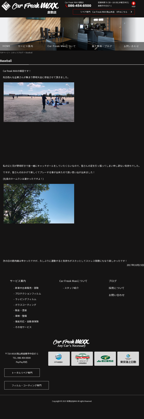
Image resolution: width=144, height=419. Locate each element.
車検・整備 (21, 315)
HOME (6, 46)
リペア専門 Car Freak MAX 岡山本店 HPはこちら (103, 11)
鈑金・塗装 (21, 310)
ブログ (113, 281)
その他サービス (23, 327)
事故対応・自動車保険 (27, 321)
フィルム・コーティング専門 (26, 385)
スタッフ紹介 (72, 288)
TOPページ (4, 52)
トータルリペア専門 (22, 372)
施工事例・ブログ (102, 46)
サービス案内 (25, 46)
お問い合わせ (131, 46)
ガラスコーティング (25, 304)
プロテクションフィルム (28, 293)
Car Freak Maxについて (62, 46)
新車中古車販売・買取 (27, 288)
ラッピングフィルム (25, 299)
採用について (117, 288)
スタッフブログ (17, 52)
